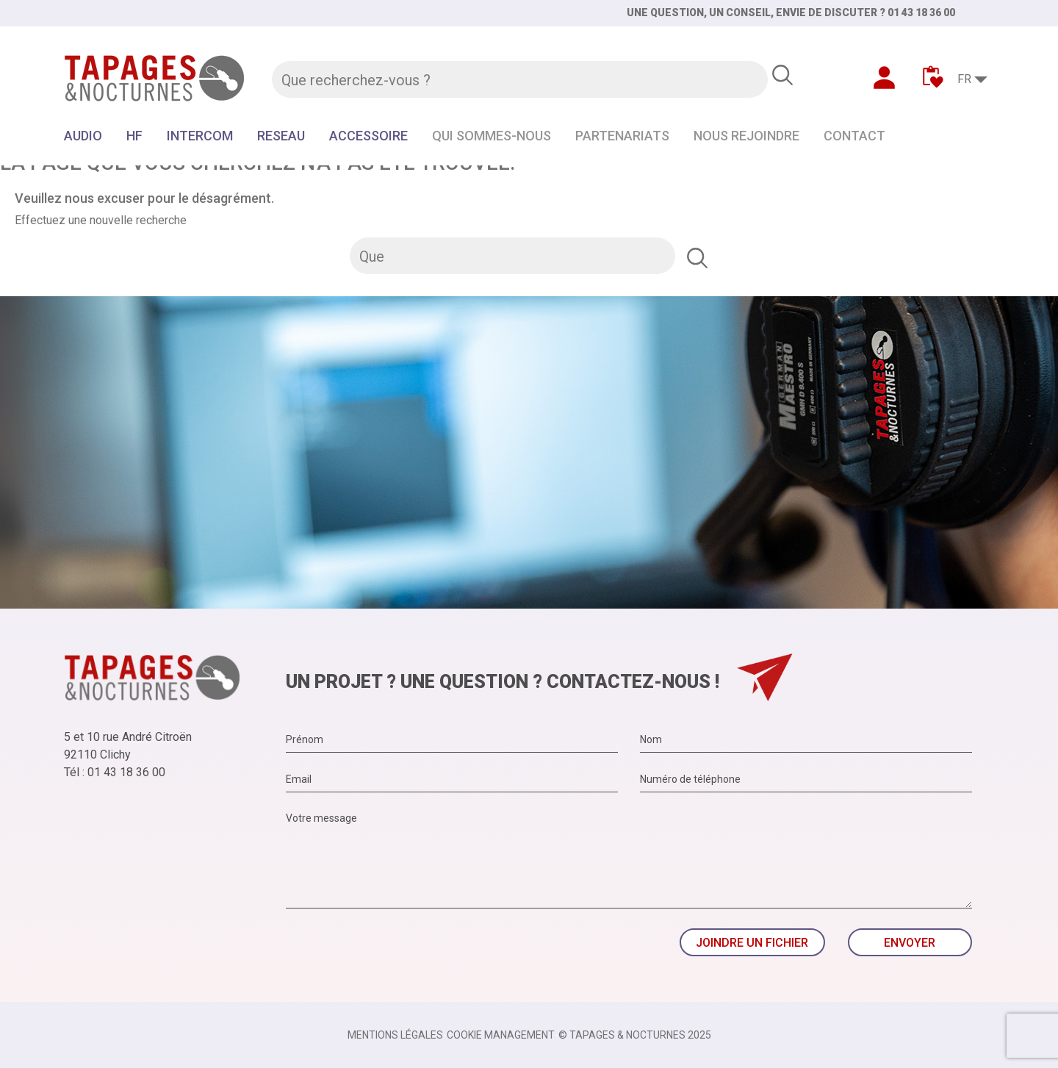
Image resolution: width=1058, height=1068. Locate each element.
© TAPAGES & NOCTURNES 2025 (634, 1035)
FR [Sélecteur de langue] (964, 79)
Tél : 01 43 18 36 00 (114, 772)
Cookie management (501, 1035)
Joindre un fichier (752, 943)
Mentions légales (395, 1035)
